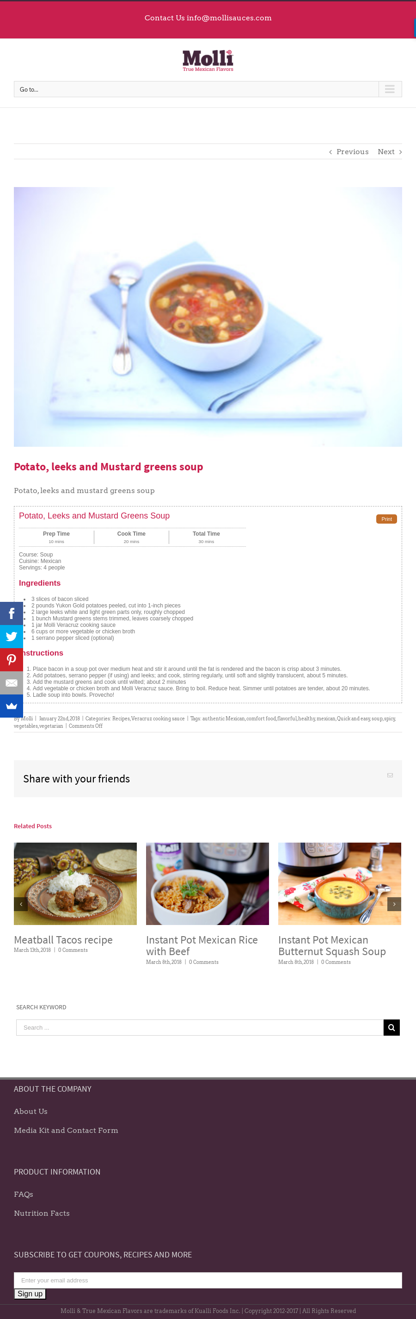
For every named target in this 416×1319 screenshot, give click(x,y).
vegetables (26, 726)
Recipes (121, 718)
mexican (326, 718)
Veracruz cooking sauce (158, 718)
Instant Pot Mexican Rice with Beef (202, 945)
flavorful (287, 718)
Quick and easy (353, 718)
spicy (389, 718)
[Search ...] (200, 1027)
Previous (352, 151)
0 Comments (73, 950)
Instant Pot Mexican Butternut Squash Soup (332, 945)
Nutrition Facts (42, 1213)
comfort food (261, 718)
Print (386, 519)
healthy (306, 718)
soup (377, 718)
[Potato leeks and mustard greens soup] (208, 317)
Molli (27, 718)
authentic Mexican (223, 718)
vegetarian (51, 726)
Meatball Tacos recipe (63, 939)
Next (386, 151)
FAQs (23, 1194)
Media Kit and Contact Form (66, 1130)
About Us (31, 1111)
